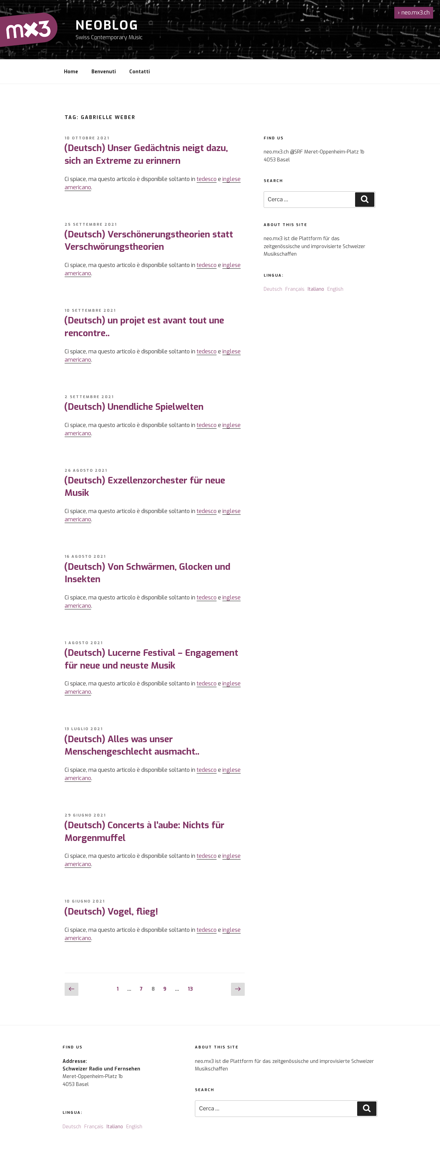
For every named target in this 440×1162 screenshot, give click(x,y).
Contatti (139, 71)
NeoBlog (107, 25)
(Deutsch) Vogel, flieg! (111, 912)
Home (71, 71)
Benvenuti (103, 71)
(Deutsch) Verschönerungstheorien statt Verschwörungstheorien (148, 240)
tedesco (207, 179)
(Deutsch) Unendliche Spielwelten (134, 407)
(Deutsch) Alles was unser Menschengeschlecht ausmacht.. (131, 745)
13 (192, 988)
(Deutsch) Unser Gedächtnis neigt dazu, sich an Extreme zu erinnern (146, 154)
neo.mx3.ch (414, 12)
